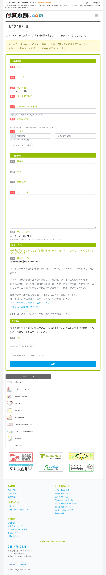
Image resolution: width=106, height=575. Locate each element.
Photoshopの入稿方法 (64, 500)
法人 (16, 91)
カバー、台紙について (64, 510)
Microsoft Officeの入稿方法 (66, 503)
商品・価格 (12, 490)
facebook (12, 564)
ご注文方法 (12, 506)
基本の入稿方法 (61, 497)
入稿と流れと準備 (62, 490)
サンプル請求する (23, 236)
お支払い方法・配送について (19, 509)
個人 (26, 91)
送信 (53, 364)
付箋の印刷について (63, 493)
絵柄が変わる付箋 (21, 396)
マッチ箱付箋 (19, 417)
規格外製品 (18, 445)
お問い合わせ (13, 536)
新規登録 (96, 3)
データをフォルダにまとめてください (31, 303)
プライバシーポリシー (17, 526)
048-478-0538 (17, 547)
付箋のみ (18, 382)
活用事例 (11, 497)
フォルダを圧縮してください (26, 307)
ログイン (88, 3)
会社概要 (11, 523)
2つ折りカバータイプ (22, 389)
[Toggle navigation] (96, 15)
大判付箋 (18, 438)
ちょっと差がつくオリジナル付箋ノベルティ (21, 3)
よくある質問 (13, 533)
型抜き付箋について (63, 507)
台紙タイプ (18, 410)
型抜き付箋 (18, 403)
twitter (23, 564)
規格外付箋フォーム (63, 513)
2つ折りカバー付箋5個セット (25, 431)
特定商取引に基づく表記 (17, 529)
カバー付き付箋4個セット (23, 424)
